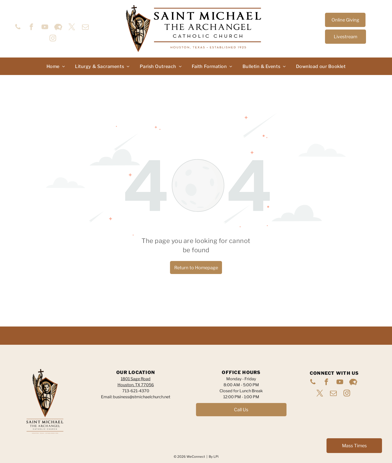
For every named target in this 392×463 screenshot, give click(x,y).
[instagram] (53, 38)
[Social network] (58, 27)
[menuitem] (56, 66)
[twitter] (72, 27)
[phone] (18, 27)
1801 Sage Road (135, 378)
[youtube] (45, 27)
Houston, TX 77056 (136, 384)
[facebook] (31, 27)
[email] (85, 27)
